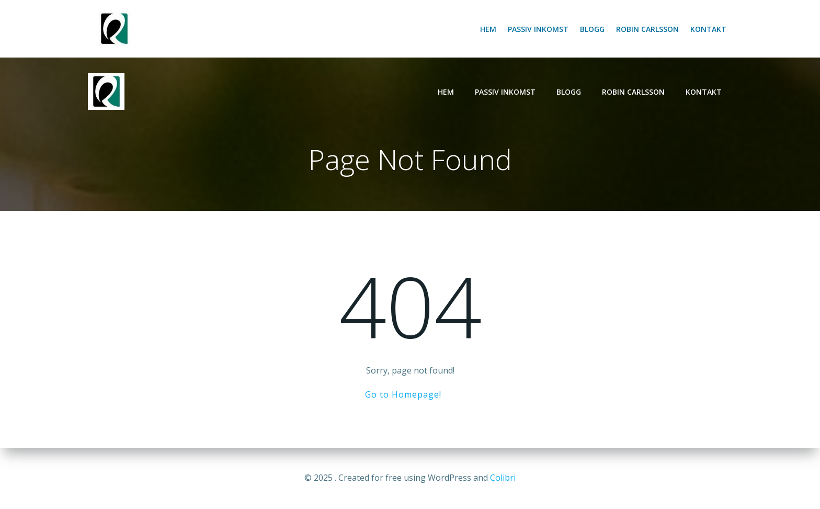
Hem (488, 29)
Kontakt (708, 29)
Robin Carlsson (647, 29)
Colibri (503, 477)
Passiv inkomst (538, 29)
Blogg (592, 29)
